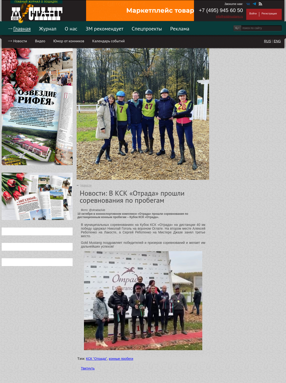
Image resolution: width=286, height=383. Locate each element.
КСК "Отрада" (96, 359)
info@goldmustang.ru (229, 16)
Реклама (179, 28)
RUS (267, 41)
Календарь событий (108, 41)
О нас (71, 28)
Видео (40, 41)
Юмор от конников (68, 41)
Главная (22, 28)
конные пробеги (121, 359)
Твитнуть (88, 368)
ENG (277, 41)
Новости (20, 41)
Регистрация (269, 13)
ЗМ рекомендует (104, 28)
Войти (253, 13)
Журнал (48, 28)
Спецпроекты (147, 28)
